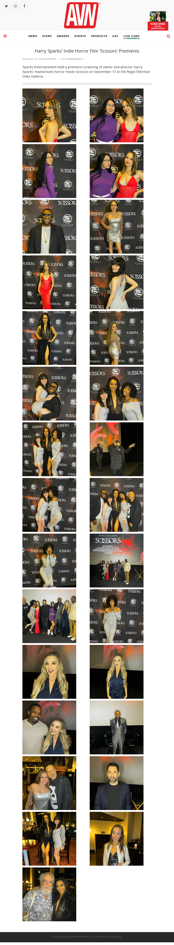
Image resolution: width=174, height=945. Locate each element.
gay (115, 36)
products (99, 36)
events (80, 36)
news (33, 36)
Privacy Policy (115, 936)
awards (63, 36)
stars (47, 36)
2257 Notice (99, 936)
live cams (132, 38)
